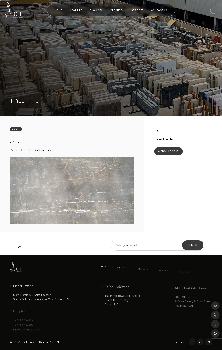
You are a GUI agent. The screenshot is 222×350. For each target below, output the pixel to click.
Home (58, 10)
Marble (27, 150)
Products (117, 10)
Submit (192, 249)
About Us (76, 10)
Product (15, 150)
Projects (96, 10)
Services (137, 10)
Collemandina (43, 150)
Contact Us (159, 10)
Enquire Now (169, 154)
